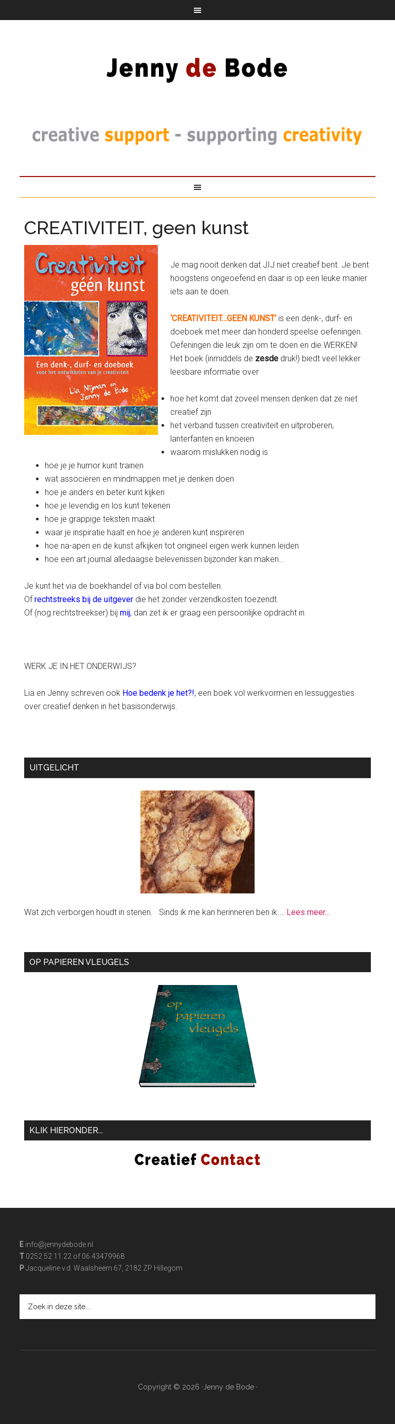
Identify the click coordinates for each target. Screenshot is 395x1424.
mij (125, 613)
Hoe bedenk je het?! (158, 693)
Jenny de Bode (197, 64)
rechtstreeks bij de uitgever (83, 599)
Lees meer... (308, 912)
